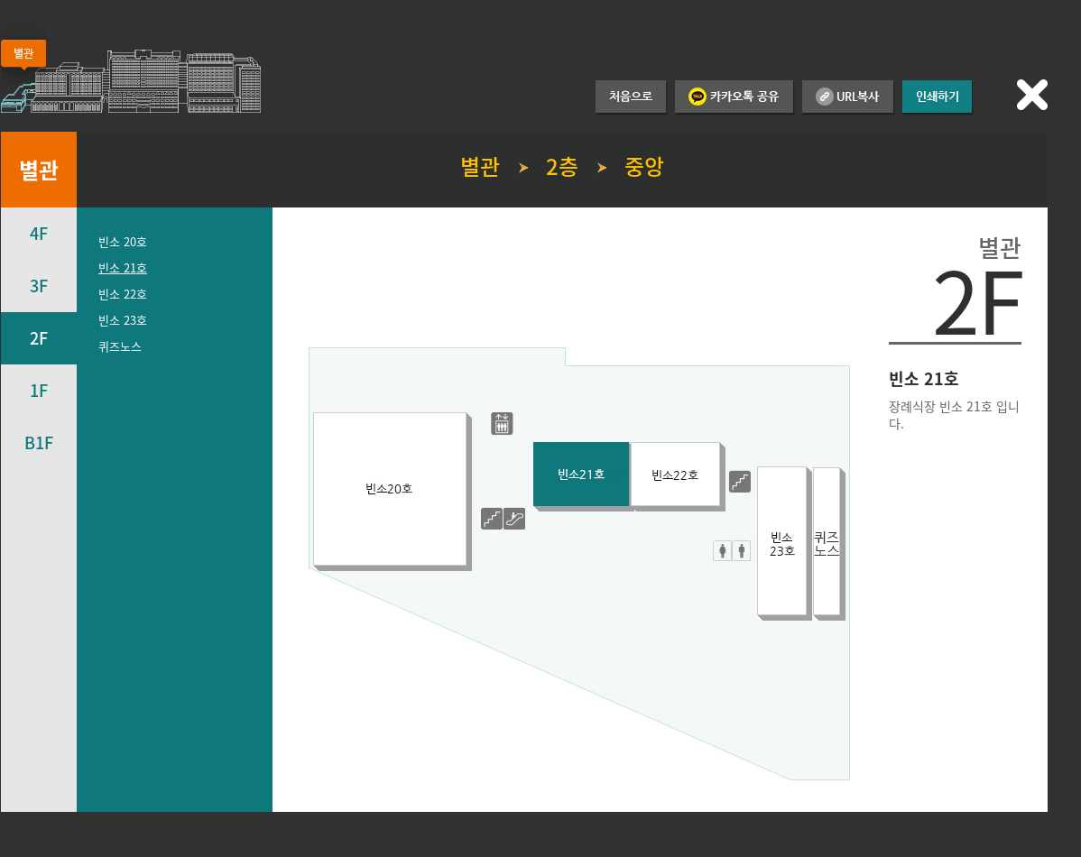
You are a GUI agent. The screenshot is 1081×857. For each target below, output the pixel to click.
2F (39, 338)
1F (39, 390)
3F (39, 285)
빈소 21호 (122, 267)
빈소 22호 (122, 293)
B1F (38, 442)
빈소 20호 (122, 241)
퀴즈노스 (120, 346)
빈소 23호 (122, 320)
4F (39, 233)
